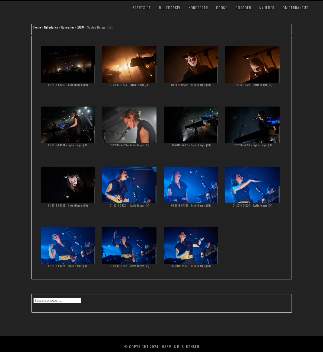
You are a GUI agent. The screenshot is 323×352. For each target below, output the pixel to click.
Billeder (243, 7)
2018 (80, 27)
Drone (221, 7)
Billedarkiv (169, 7)
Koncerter (198, 7)
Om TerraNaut (295, 7)
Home (37, 27)
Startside (142, 7)
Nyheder (266, 7)
